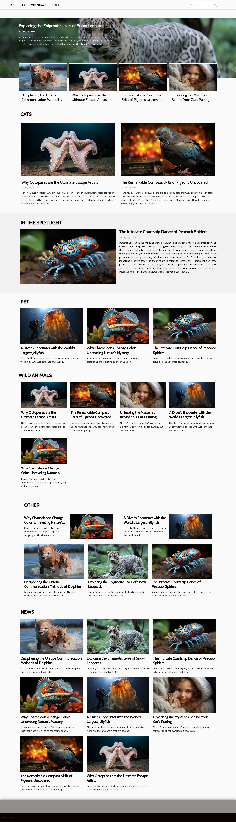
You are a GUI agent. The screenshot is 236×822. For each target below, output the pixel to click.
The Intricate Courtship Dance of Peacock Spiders (163, 231)
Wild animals (38, 5)
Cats (12, 5)
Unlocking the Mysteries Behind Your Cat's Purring (190, 97)
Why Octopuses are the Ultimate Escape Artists (89, 97)
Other (55, 5)
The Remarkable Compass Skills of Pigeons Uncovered (143, 97)
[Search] (203, 5)
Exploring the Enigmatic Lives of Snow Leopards (61, 25)
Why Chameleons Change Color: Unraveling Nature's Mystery (111, 350)
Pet (23, 5)
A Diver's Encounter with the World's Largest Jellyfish (190, 414)
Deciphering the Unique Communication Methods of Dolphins (40, 99)
